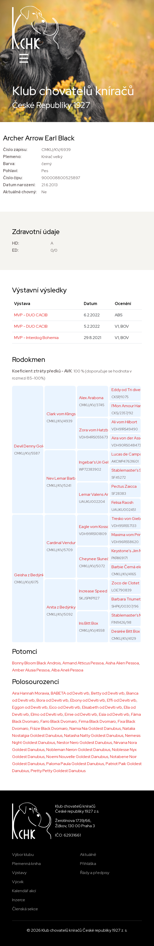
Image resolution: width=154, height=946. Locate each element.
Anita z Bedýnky (61, 607)
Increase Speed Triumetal (102, 591)
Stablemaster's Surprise (132, 470)
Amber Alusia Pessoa (31, 670)
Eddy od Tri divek (126, 389)
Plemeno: (12, 156)
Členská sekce (25, 909)
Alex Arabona (91, 397)
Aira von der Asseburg (131, 438)
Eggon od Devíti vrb (30, 707)
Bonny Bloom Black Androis (36, 663)
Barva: (9, 163)
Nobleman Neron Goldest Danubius (78, 749)
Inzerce (18, 899)
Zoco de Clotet (125, 583)
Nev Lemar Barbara (64, 478)
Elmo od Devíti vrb (47, 714)
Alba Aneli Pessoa (67, 670)
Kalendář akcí (24, 890)
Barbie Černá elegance (132, 567)
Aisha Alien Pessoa (122, 663)
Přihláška (88, 863)
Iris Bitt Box (88, 623)
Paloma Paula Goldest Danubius (75, 763)
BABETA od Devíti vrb (70, 693)
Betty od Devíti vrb (108, 693)
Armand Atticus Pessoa (83, 663)
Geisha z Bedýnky (30, 575)
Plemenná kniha (26, 863)
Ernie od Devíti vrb (81, 714)
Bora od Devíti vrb (52, 700)
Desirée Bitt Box (125, 631)
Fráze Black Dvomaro (49, 728)
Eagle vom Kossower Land (102, 526)
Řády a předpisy (94, 872)
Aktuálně (88, 854)
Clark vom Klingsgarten (67, 414)
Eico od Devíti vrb (64, 707)
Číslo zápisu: (15, 149)
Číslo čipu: (13, 177)
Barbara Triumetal (127, 599)
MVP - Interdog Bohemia (36, 337)
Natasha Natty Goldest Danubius (93, 735)
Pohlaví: (10, 170)
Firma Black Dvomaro (97, 721)
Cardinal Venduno (63, 542)
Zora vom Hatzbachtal (99, 430)
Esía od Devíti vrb (114, 714)
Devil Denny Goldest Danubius (41, 446)
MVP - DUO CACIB (31, 315)
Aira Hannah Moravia (30, 693)
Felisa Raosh (122, 502)
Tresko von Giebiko (128, 518)
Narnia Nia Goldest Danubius (95, 728)
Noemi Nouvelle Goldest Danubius (77, 756)
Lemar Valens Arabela (99, 494)
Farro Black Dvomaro (59, 721)
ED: (15, 250)
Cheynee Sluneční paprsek (103, 558)
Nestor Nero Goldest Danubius (84, 742)
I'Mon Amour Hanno (129, 405)
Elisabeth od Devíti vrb (102, 707)
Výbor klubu (23, 854)
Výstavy (19, 872)
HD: (15, 243)
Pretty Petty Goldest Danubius (58, 770)
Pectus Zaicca (124, 486)
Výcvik (18, 881)
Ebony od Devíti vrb (87, 700)
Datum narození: (19, 184)
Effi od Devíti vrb (121, 700)
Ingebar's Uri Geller (96, 462)
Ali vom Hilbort (124, 422)
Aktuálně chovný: (20, 192)
